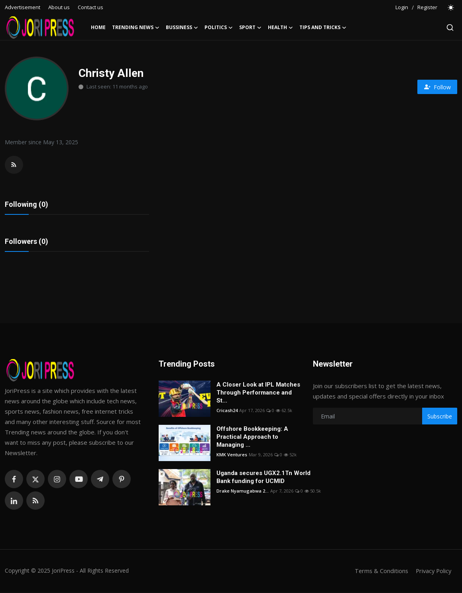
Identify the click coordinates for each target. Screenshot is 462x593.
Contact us (90, 7)
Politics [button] (218, 27)
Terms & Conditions (379, 572)
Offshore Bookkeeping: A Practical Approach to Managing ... (252, 438)
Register (427, 7)
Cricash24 (227, 411)
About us (59, 7)
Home (98, 27)
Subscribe (439, 417)
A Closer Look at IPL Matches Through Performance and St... (258, 393)
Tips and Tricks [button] (322, 27)
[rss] (35, 502)
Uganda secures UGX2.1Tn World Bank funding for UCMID (263, 478)
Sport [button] (250, 27)
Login (401, 7)
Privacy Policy (432, 572)
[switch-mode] (451, 7)
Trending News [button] (135, 27)
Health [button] (280, 27)
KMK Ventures (231, 456)
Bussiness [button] (182, 27)
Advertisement (22, 7)
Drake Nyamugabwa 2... (242, 492)
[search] (450, 27)
